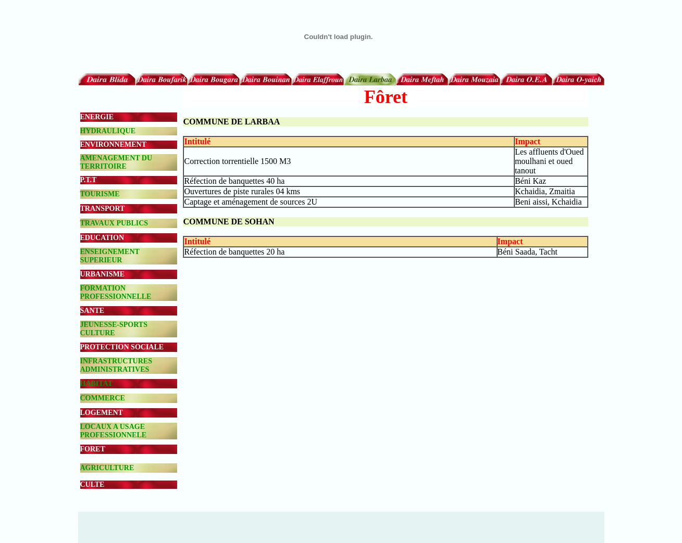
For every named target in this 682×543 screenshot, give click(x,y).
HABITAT (96, 383)
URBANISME (102, 274)
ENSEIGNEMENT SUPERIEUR (110, 256)
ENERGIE (97, 117)
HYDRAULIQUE (108, 131)
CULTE (92, 484)
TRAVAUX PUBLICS (114, 223)
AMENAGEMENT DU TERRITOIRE (116, 162)
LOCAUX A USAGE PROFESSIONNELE (113, 431)
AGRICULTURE (107, 468)
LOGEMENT (101, 412)
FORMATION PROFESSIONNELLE (116, 292)
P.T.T (88, 180)
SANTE (92, 310)
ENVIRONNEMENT (113, 144)
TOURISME (100, 194)
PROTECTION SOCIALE (122, 347)
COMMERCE (102, 398)
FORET (92, 449)
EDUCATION (102, 238)
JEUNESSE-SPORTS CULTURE (113, 329)
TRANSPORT (102, 208)
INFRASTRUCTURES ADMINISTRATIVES (116, 365)
